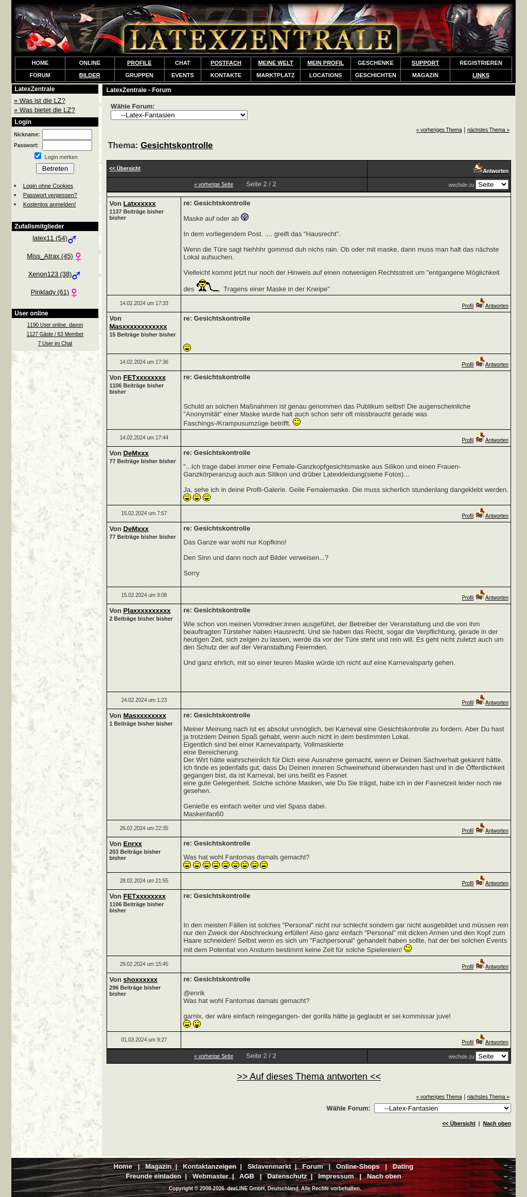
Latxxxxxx (140, 203)
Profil (467, 306)
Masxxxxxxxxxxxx (138, 326)
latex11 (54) (55, 238)
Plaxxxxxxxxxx (147, 610)
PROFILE (139, 63)
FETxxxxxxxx (145, 377)
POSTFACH (225, 63)
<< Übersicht (459, 1123)
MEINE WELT (275, 63)
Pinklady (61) (55, 292)
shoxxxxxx (141, 979)
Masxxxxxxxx (145, 715)
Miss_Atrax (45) (55, 256)
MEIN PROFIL (325, 63)
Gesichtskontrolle (176, 145)
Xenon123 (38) (55, 274)
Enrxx (133, 844)
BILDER (89, 75)
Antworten (491, 306)
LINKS (480, 75)
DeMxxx (136, 453)
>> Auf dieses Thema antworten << (309, 1076)
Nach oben (497, 1123)
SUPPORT (425, 63)
